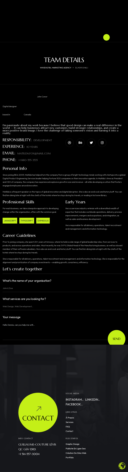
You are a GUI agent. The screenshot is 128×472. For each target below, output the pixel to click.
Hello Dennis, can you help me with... (64, 330)
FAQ (68, 426)
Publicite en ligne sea (75, 448)
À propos (70, 417)
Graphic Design (72, 444)
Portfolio (70, 457)
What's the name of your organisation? (27, 281)
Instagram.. (75, 399)
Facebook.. (74, 404)
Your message (11, 317)
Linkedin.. (92, 399)
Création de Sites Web (76, 453)
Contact (69, 431)
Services (69, 422)
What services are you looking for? (24, 299)
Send (116, 339)
